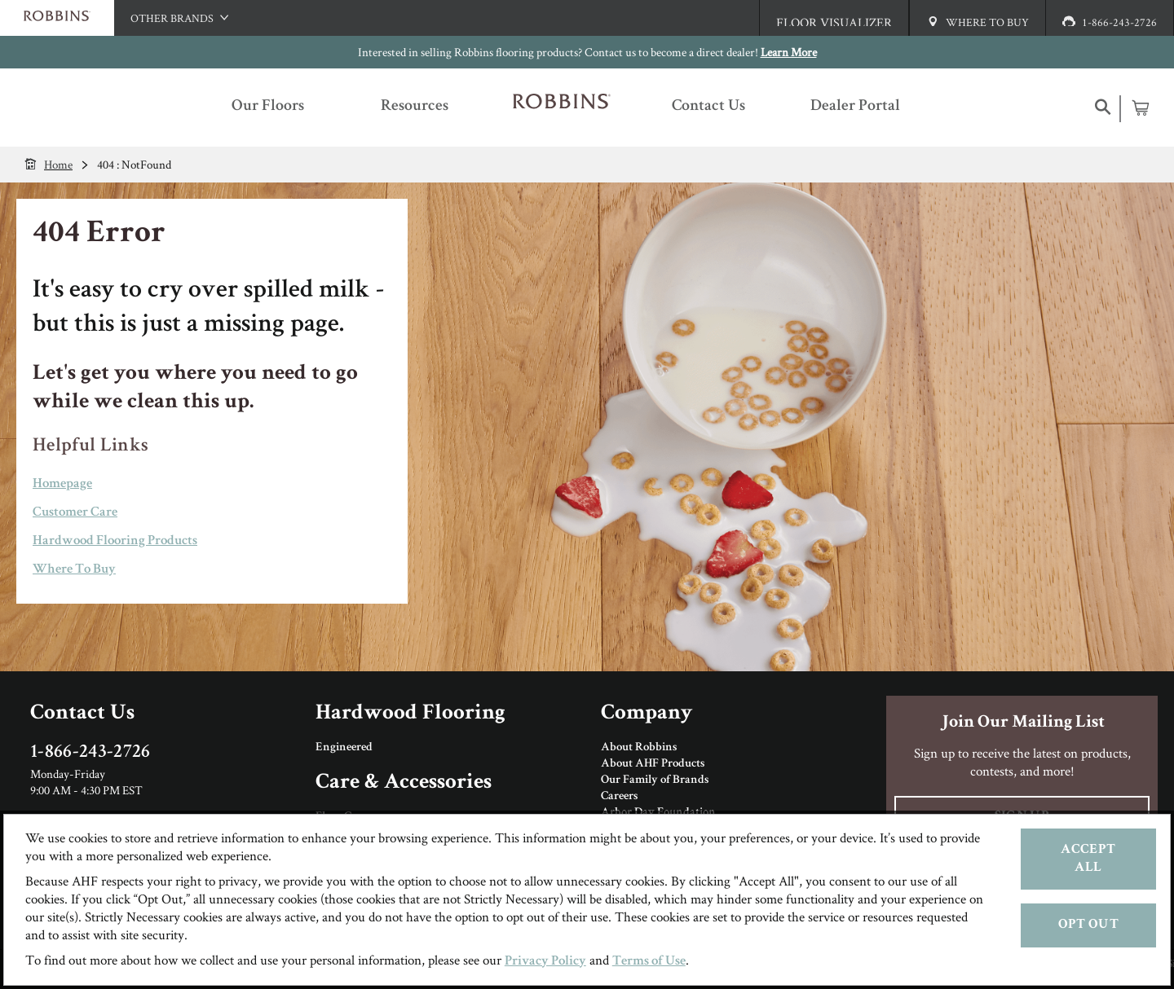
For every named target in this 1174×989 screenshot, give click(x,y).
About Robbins (639, 747)
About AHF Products (652, 764)
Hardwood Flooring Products (115, 541)
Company (646, 714)
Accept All (1088, 859)
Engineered (344, 747)
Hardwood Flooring (410, 714)
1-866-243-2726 (90, 753)
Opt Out (1088, 925)
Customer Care (75, 513)
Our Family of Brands (654, 780)
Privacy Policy (545, 962)
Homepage (62, 484)
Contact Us (82, 714)
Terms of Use (649, 962)
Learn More (789, 51)
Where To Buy (74, 570)
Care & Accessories (404, 783)
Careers (619, 796)
